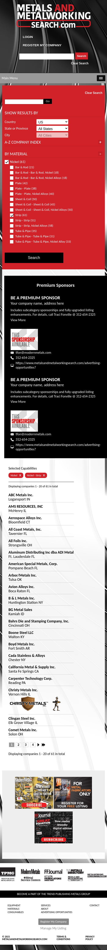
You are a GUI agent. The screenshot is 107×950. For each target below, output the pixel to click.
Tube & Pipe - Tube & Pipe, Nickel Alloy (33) (41, 241)
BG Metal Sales (20, 610)
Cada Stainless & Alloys (26, 655)
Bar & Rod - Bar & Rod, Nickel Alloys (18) (40, 178)
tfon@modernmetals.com (33, 353)
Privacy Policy (89, 937)
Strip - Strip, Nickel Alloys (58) (33, 225)
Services (45, 905)
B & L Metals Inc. (21, 598)
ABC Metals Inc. (20, 495)
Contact (94, 905)
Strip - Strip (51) (24, 220)
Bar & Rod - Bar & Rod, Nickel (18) (36, 172)
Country (10, 122)
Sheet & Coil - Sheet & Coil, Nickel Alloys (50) (41, 209)
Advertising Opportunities (56, 912)
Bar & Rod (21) (24, 167)
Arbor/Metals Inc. (22, 575)
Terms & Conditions (63, 937)
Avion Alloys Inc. (21, 587)
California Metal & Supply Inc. (32, 667)
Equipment (14, 905)
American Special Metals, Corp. (33, 564)
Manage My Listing (53, 928)
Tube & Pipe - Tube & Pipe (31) (34, 236)
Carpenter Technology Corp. (30, 678)
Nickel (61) (15, 162)
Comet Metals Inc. (22, 730)
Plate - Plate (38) (25, 188)
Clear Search (80, 63)
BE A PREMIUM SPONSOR (35, 298)
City (7, 135)
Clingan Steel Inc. (21, 718)
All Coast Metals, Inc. (25, 529)
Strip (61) (20, 215)
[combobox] (46, 56)
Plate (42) (20, 183)
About (44, 909)
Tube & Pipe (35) (25, 231)
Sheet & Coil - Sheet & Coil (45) (34, 204)
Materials (13, 909)
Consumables (16, 912)
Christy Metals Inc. (23, 690)
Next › (40, 744)
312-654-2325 (25, 358)
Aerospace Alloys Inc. (25, 518)
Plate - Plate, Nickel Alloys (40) (34, 193)
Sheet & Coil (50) (25, 199)
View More (18, 320)
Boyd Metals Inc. (21, 644)
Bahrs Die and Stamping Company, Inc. (38, 621)
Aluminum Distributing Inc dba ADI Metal (41, 552)
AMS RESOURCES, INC (25, 506)
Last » (44, 744)
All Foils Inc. (17, 541)
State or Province (16, 128)
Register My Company (53, 921)
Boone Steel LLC (20, 633)
